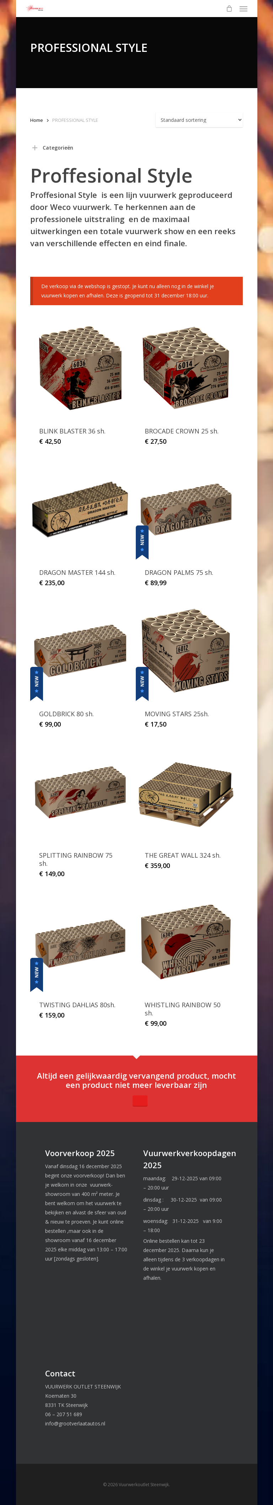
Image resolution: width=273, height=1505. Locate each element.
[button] (243, 8)
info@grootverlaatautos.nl (75, 1423)
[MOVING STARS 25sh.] (186, 651)
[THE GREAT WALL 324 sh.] (186, 792)
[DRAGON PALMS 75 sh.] (186, 509)
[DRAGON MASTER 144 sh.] (80, 509)
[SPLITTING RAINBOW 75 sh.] (80, 792)
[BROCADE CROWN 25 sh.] (186, 368)
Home (36, 120)
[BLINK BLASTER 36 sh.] (80, 368)
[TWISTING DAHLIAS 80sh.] (80, 942)
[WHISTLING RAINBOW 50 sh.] (186, 942)
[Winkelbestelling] (199, 120)
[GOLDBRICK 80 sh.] (80, 651)
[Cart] (229, 8)
